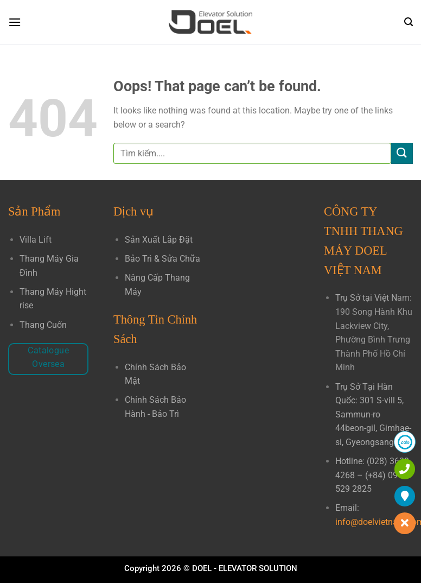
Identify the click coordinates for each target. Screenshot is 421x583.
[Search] (408, 22)
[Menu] (14, 22)
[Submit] (402, 153)
